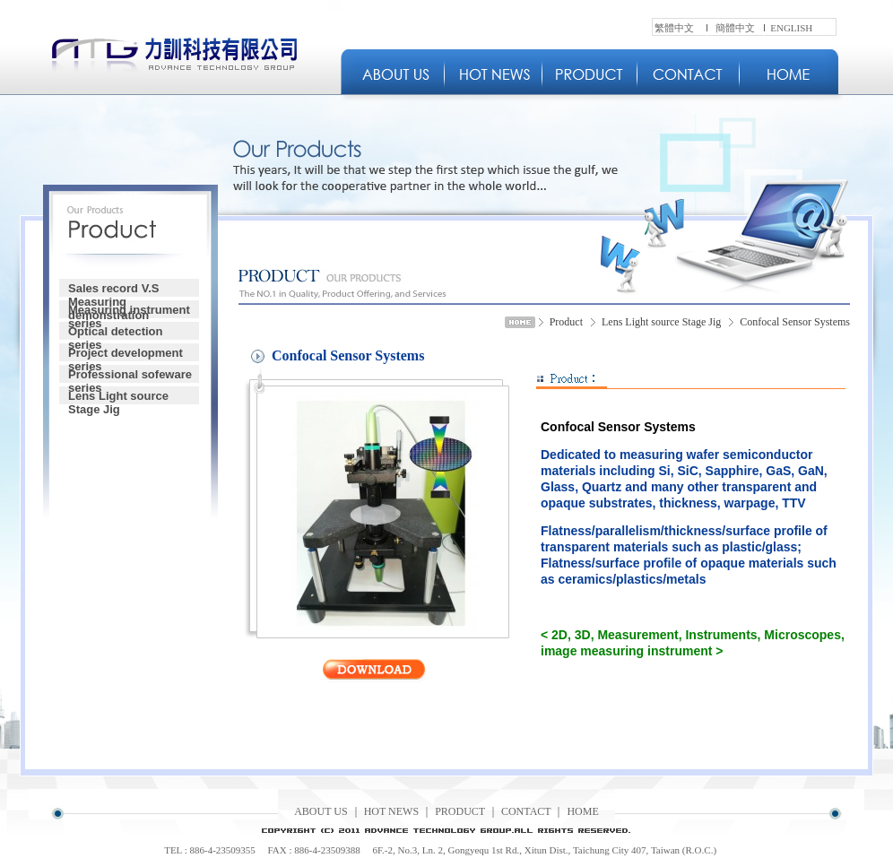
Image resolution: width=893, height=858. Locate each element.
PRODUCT (460, 811)
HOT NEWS (391, 811)
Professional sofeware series (130, 375)
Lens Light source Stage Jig (118, 396)
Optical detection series (115, 332)
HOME (582, 811)
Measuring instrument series (129, 310)
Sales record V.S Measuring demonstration (113, 289)
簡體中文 (735, 27)
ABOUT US (320, 811)
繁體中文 (674, 27)
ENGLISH (791, 27)
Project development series (125, 353)
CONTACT (526, 811)
